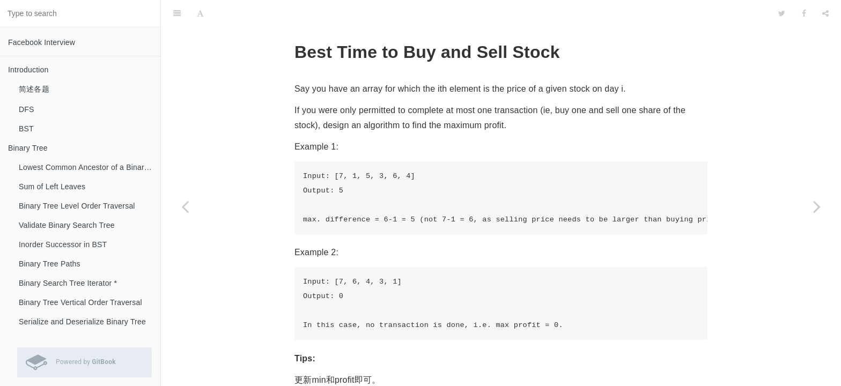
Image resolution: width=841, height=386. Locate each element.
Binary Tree (28, 148)
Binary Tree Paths (49, 263)
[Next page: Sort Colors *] (817, 206)
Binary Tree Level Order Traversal (77, 206)
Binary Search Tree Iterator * (68, 283)
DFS (26, 109)
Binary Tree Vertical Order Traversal (80, 302)
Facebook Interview (41, 42)
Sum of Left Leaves (52, 186)
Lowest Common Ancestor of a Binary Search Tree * (89, 167)
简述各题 (34, 89)
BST (26, 128)
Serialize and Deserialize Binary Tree (82, 321)
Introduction (28, 69)
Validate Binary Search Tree (67, 225)
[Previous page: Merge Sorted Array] (185, 206)
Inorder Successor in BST (63, 244)
